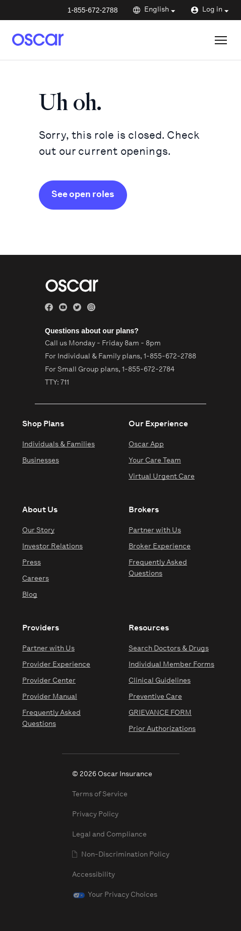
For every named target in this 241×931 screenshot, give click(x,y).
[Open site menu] (221, 40)
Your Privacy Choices (122, 895)
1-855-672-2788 (93, 10)
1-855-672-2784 (148, 370)
